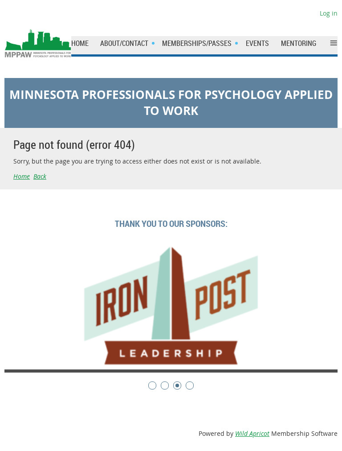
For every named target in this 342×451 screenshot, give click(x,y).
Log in (329, 13)
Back (39, 176)
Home (21, 176)
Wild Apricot (252, 433)
